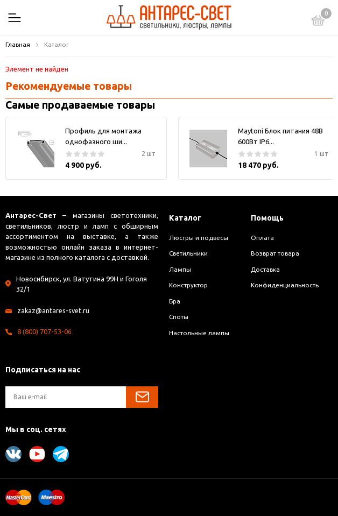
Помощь (268, 217)
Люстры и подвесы (198, 237)
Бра (174, 301)
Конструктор (188, 284)
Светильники (188, 253)
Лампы (180, 269)
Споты (178, 316)
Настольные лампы (199, 332)
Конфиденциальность (285, 284)
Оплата (262, 237)
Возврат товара (275, 253)
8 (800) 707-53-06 (44, 331)
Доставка (265, 269)
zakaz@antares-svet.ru (53, 310)
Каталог (186, 217)
